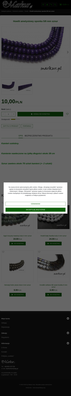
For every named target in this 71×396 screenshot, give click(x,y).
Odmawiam (35, 204)
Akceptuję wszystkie (35, 210)
